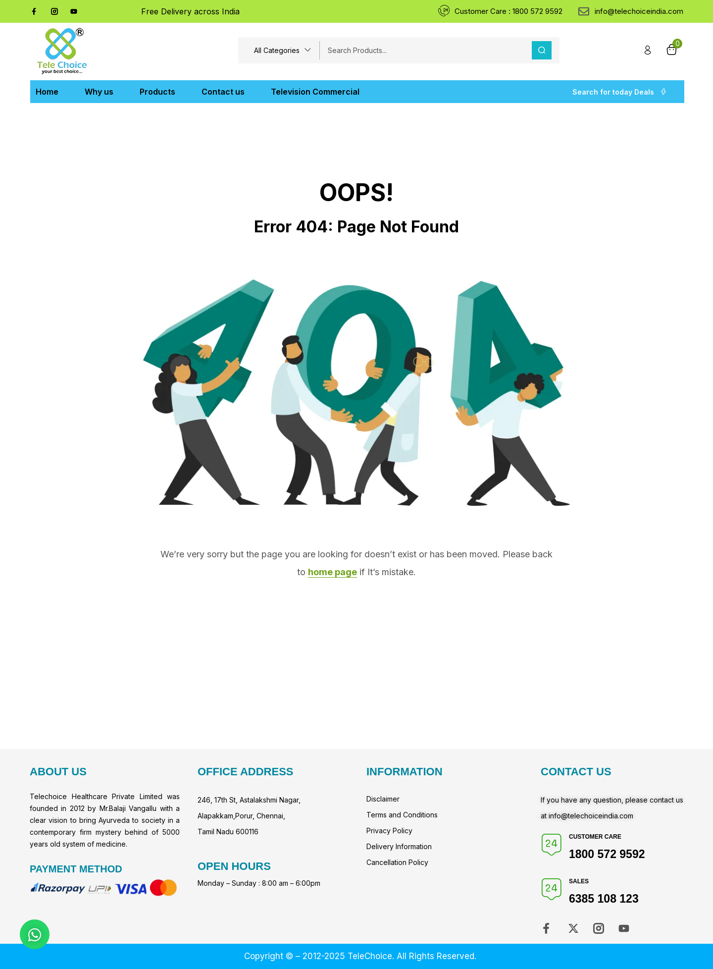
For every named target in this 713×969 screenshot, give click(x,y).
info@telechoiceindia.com (591, 815)
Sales (579, 881)
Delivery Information (399, 846)
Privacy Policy (389, 830)
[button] (282, 50)
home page (332, 572)
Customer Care (595, 836)
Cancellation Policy (397, 862)
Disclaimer (383, 799)
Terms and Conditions (402, 814)
